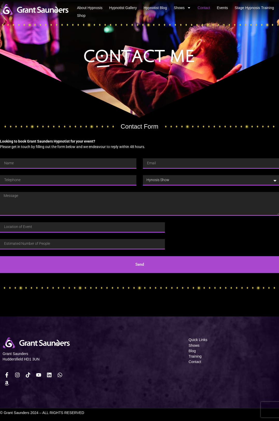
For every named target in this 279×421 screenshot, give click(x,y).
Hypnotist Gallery (123, 8)
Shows (182, 8)
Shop (81, 15)
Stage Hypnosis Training (254, 8)
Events (222, 8)
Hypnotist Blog (155, 8)
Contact (204, 8)
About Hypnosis (89, 8)
